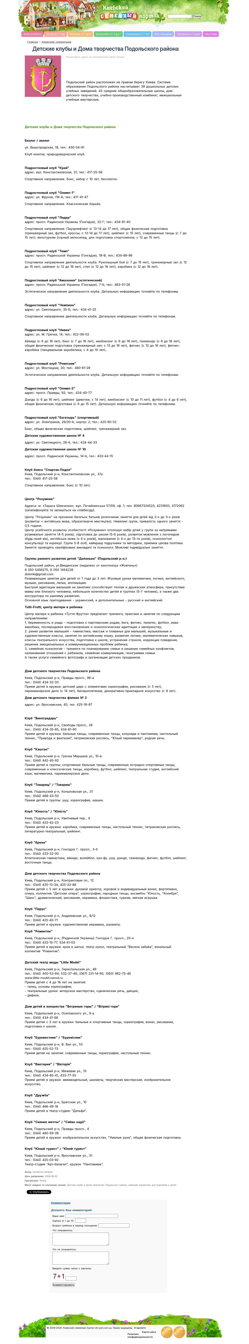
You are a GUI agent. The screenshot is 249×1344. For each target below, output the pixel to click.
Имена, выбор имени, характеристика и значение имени (189, 25)
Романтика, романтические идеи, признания (167, 25)
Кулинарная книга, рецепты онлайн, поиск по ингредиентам (123, 25)
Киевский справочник (56, 41)
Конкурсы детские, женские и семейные (134, 1324)
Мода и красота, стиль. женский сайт (134, 26)
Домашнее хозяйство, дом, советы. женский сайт (145, 25)
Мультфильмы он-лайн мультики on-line (222, 25)
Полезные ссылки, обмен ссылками (184, 1325)
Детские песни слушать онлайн (211, 25)
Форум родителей (109, 1323)
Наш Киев (211, 34)
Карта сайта (149, 1337)
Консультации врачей (59, 1323)
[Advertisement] (180, 6)
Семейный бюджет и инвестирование (156, 25)
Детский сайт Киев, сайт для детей (101, 25)
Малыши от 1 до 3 (80, 34)
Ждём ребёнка (32, 34)
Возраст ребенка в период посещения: (76, 1225)
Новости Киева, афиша (178, 25)
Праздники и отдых (188, 34)
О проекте (140, 1332)
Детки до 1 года (55, 34)
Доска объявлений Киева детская (159, 1325)
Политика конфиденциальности (140, 1340)
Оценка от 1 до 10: (64, 1220)
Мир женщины (163, 34)
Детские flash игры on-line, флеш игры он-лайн (200, 25)
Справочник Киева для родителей (112, 25)
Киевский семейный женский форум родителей (90, 25)
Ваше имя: (59, 1216)
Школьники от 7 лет (138, 34)
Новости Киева (34, 1328)
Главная (32, 41)
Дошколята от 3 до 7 (108, 34)
